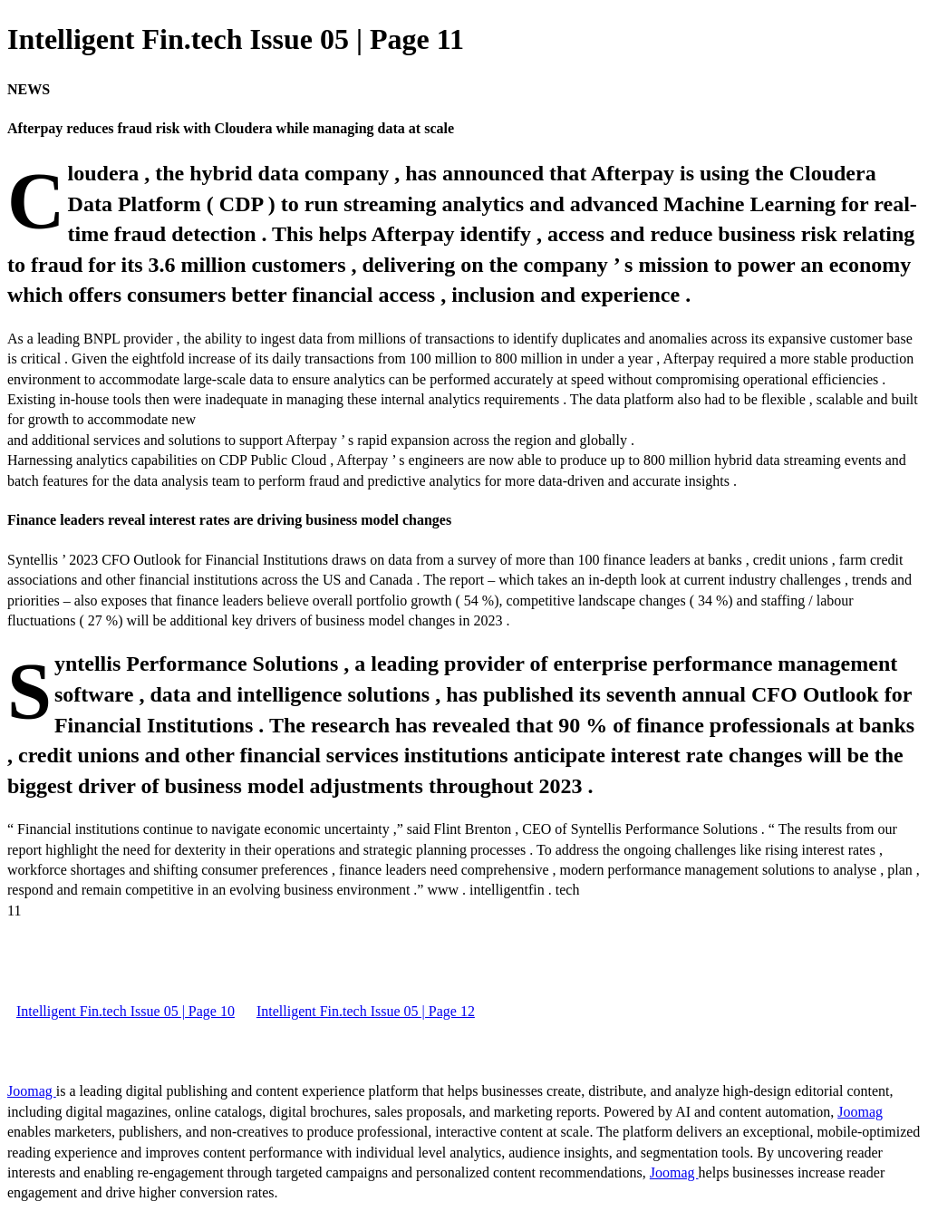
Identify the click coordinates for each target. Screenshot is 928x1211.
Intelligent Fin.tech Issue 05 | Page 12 (365, 1011)
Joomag (31, 1091)
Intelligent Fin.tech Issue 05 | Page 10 (125, 1011)
